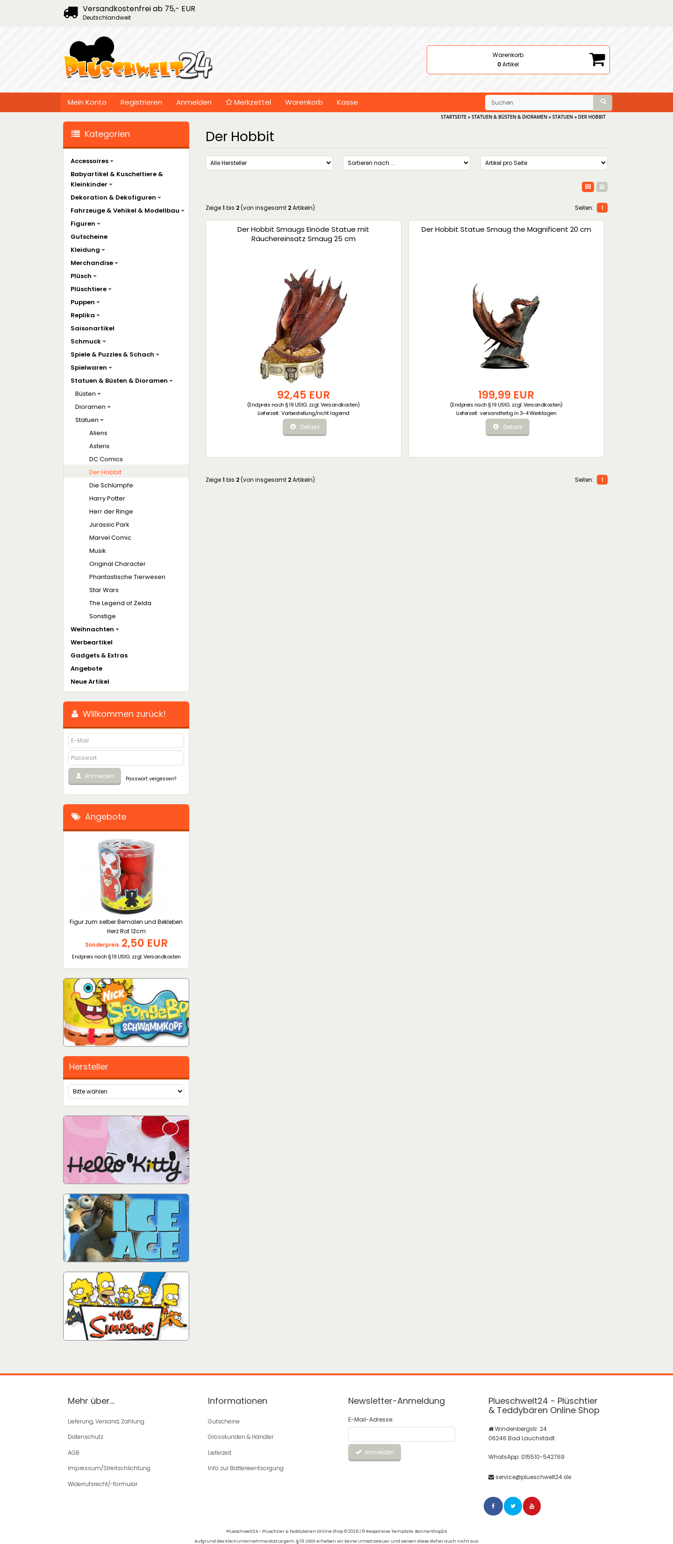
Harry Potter (107, 498)
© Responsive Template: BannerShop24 (404, 1527)
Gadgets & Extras (99, 655)
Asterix (99, 446)
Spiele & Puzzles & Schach (115, 354)
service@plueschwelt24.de (533, 1476)
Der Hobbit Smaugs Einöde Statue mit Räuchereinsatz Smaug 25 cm (252, 243)
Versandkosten (251, 411)
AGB (73, 1451)
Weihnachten (95, 629)
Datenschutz (85, 1436)
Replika (85, 315)
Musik (97, 550)
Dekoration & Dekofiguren (116, 197)
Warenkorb (304, 102)
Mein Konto (87, 102)
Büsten (88, 393)
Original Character (117, 563)
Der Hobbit (105, 472)
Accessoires (92, 161)
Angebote (86, 668)
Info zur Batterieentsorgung (246, 1466)
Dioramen (93, 406)
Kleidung (88, 249)
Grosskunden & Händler (240, 1436)
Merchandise (94, 262)
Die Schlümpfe (111, 485)
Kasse (347, 102)
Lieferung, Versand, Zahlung (106, 1421)
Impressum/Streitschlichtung (109, 1466)
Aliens (98, 433)
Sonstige (102, 616)
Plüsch (84, 276)
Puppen (85, 302)
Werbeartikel (92, 642)
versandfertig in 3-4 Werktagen (366, 422)
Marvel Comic (110, 537)
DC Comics (106, 459)
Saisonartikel (93, 328)
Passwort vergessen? (151, 778)
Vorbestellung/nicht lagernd (264, 422)
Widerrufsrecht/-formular (102, 1481)
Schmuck (88, 341)
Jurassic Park (109, 524)
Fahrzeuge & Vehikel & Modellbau (128, 210)
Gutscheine (89, 236)
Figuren (85, 223)
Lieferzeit (219, 1451)
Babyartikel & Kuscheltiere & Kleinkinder (117, 179)
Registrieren (141, 102)
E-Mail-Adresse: (371, 1419)
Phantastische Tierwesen (127, 576)
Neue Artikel (90, 681)
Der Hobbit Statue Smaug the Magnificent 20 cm (355, 238)
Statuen (89, 419)
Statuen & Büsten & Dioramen (122, 380)
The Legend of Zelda (120, 603)
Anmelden (194, 102)
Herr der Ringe (111, 511)
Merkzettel (248, 102)
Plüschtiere (91, 289)
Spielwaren (91, 367)
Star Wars (104, 590)
